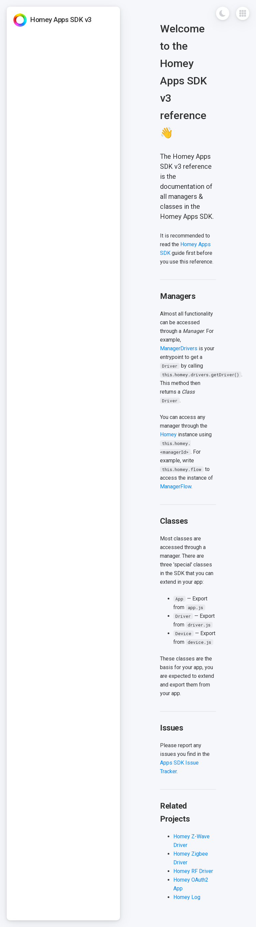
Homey (168, 434)
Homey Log (186, 897)
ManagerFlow (175, 486)
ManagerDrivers (178, 348)
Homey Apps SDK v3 (61, 20)
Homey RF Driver (193, 871)
